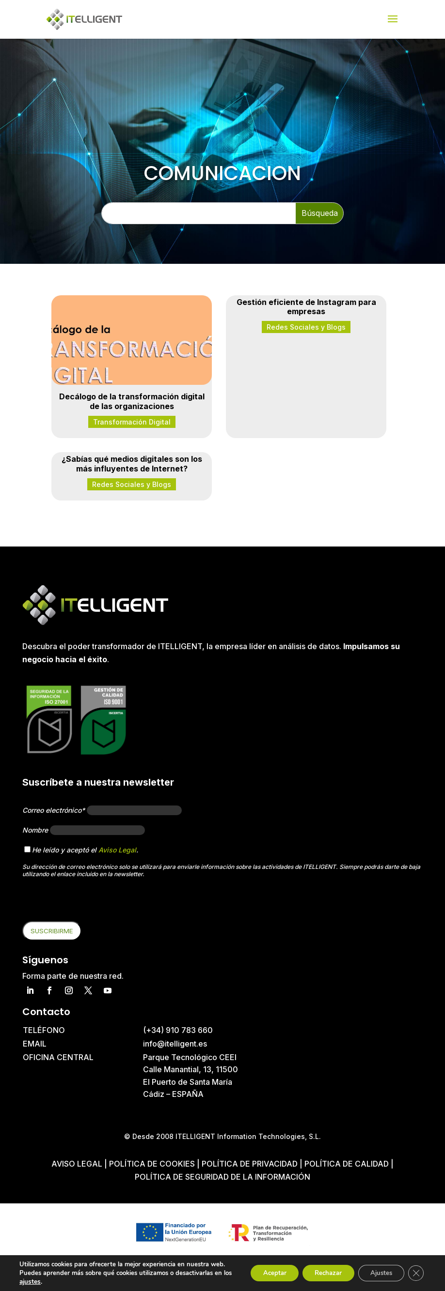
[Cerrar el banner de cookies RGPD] (415, 1268)
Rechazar (317, 1268)
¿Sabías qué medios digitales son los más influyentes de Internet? (132, 463)
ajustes (48, 1281)
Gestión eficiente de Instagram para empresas (306, 306)
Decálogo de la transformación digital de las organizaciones (132, 401)
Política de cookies (153, 1164)
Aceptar (257, 1268)
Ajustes (376, 1268)
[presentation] (96, 902)
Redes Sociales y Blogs (306, 327)
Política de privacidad (250, 1164)
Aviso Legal (117, 850)
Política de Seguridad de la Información (222, 1177)
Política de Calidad (346, 1164)
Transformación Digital (132, 422)
